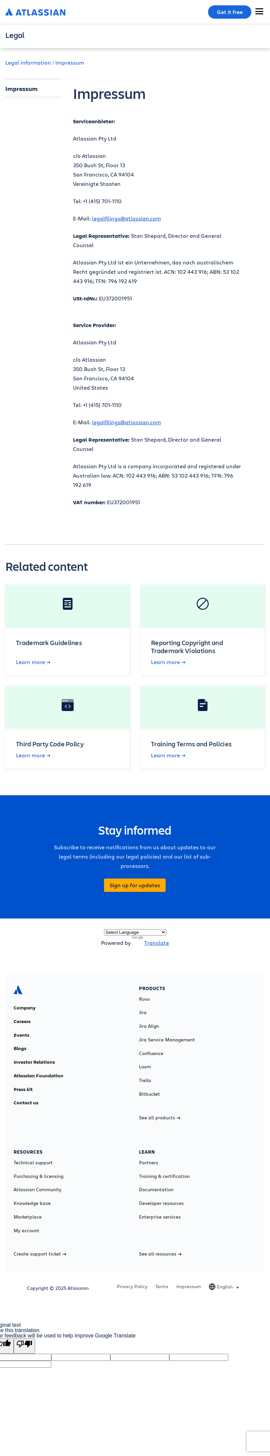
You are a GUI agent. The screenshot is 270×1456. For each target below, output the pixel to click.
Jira (143, 1012)
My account (26, 1230)
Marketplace (28, 1217)
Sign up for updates (135, 885)
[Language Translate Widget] (135, 932)
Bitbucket (149, 1094)
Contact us (26, 1102)
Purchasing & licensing (38, 1176)
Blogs (20, 1048)
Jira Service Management (167, 1039)
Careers (22, 1021)
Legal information (28, 62)
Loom (145, 1066)
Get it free (230, 12)
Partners (148, 1162)
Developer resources (161, 1203)
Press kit (23, 1089)
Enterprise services (160, 1217)
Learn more (33, 662)
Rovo (144, 999)
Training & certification (164, 1176)
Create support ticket (40, 1254)
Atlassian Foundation (38, 1075)
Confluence (151, 1053)
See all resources (160, 1254)
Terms (161, 1286)
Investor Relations (34, 1062)
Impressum (69, 62)
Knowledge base (32, 1203)
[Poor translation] (24, 1346)
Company (25, 1007)
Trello (145, 1080)
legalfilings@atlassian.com (126, 218)
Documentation (156, 1189)
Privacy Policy (132, 1286)
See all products (159, 1117)
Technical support (33, 1162)
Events (21, 1035)
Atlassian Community (37, 1189)
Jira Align (149, 1026)
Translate (150, 942)
